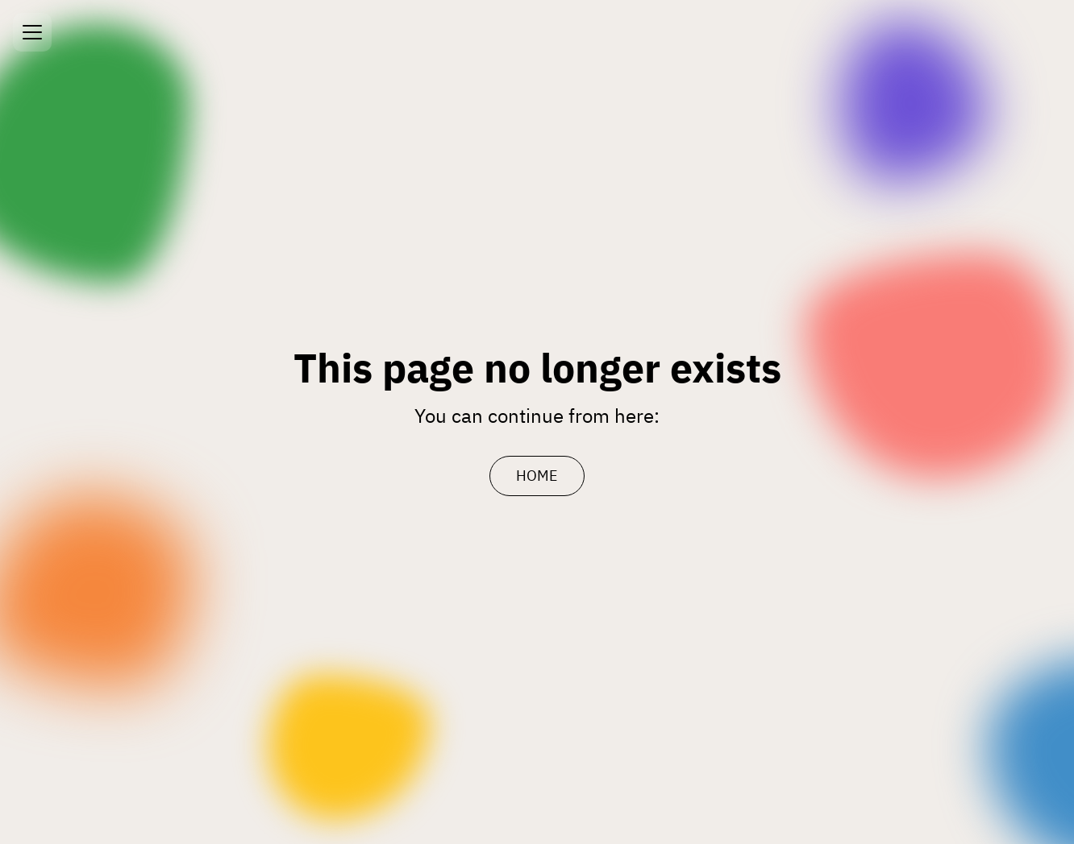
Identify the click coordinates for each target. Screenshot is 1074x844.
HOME (537, 475)
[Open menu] (32, 32)
